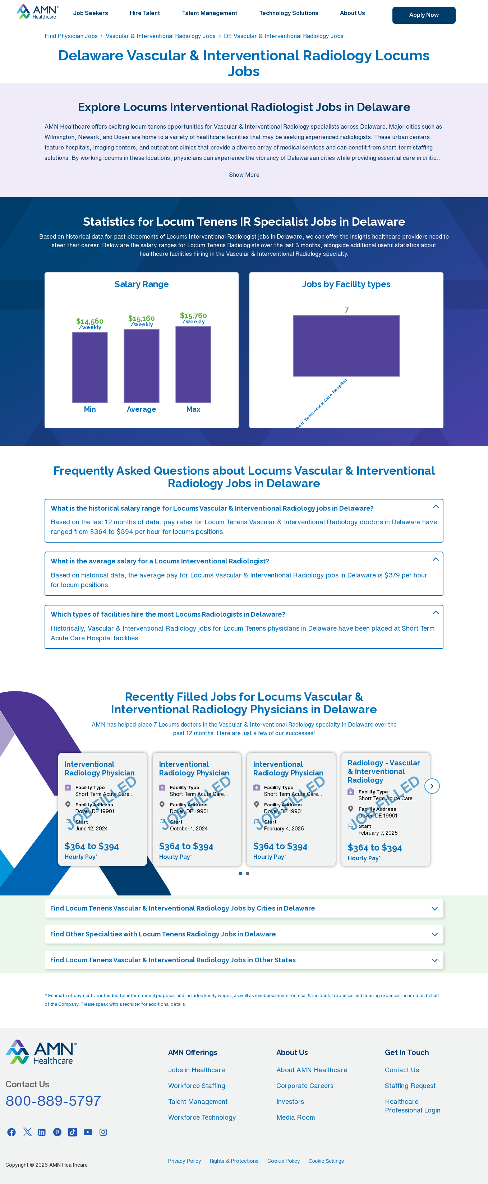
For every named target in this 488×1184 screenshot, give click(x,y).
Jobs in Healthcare (196, 1069)
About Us (352, 13)
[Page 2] (247, 873)
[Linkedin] (42, 1132)
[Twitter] (27, 1132)
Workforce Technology (202, 1117)
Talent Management (210, 13)
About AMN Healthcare (311, 1069)
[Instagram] (103, 1132)
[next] (432, 786)
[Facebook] (11, 1132)
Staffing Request (410, 1085)
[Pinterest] (57, 1132)
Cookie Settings (326, 1161)
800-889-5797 (53, 1100)
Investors (290, 1101)
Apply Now (424, 15)
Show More (244, 175)
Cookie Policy (283, 1161)
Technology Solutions (288, 13)
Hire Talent (145, 13)
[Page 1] (240, 873)
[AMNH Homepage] (37, 11)
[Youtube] (88, 1132)
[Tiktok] (72, 1132)
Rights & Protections (234, 1161)
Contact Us (402, 1069)
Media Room (295, 1117)
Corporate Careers (304, 1085)
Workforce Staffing (196, 1085)
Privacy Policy (184, 1161)
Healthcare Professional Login (413, 1105)
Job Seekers (90, 13)
